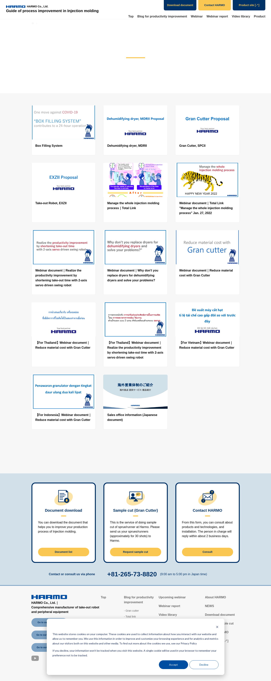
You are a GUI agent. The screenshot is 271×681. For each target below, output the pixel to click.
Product (259, 16)
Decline (203, 664)
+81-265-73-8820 (132, 574)
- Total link (130, 616)
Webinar (197, 16)
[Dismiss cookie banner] (217, 627)
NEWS (209, 606)
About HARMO (215, 597)
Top (131, 16)
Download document (180, 5)
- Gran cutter (131, 610)
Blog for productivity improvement (162, 16)
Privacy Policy (189, 643)
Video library (241, 16)
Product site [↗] (249, 5)
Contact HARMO (214, 5)
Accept (173, 664)
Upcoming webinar (172, 597)
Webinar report (217, 16)
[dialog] (135, 647)
